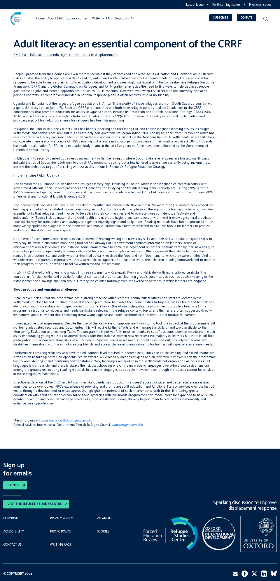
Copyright (11, 518)
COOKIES (103, 532)
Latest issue (195, 4)
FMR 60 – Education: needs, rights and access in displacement (65, 55)
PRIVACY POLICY (62, 518)
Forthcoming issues (226, 4)
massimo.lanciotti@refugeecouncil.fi (66, 420)
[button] (265, 19)
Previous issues (260, 4)
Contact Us (12, 545)
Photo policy (61, 532)
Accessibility (13, 532)
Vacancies (105, 518)
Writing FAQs (60, 545)
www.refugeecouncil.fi (127, 425)
